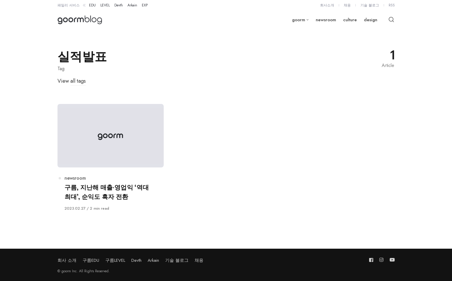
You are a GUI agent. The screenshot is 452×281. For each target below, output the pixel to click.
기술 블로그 (177, 260)
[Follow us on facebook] (372, 260)
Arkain (153, 260)
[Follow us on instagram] (381, 260)
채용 (199, 260)
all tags (78, 81)
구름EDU (91, 260)
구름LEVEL (115, 260)
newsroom (75, 178)
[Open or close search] (391, 19)
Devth (136, 260)
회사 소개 (66, 260)
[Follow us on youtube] (391, 260)
